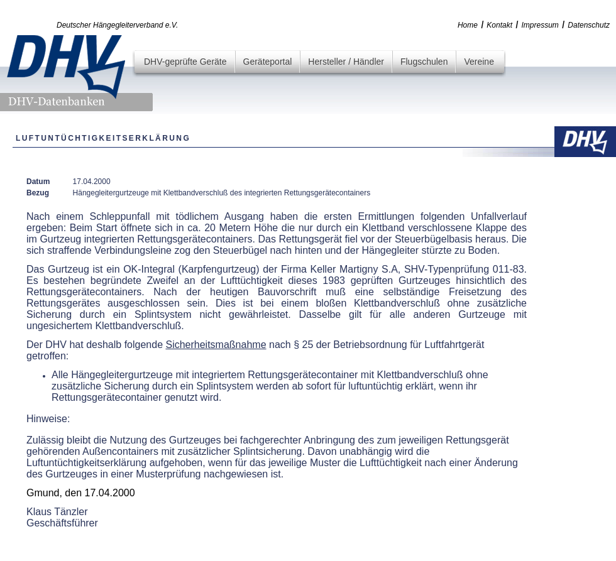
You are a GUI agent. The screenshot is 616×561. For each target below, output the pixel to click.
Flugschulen (424, 62)
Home (468, 25)
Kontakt (499, 25)
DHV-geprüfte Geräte (185, 62)
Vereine (478, 62)
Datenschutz (589, 25)
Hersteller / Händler (346, 62)
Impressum (540, 25)
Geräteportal (267, 62)
